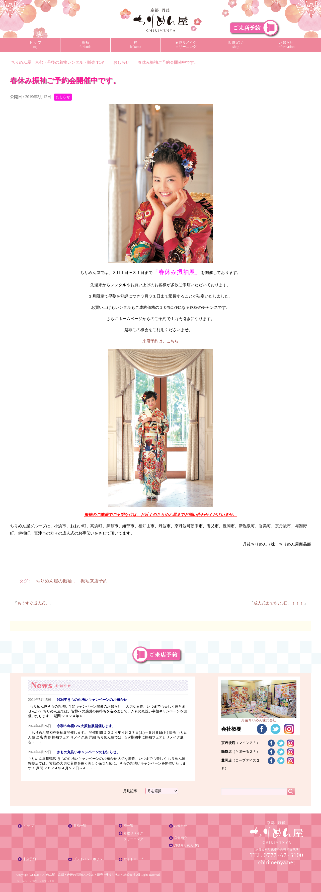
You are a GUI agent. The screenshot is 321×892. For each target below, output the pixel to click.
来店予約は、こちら (160, 341)
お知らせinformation (286, 44)
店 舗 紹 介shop (235, 44)
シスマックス (46, 881)
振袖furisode (85, 44)
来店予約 (29, 859)
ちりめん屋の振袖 (54, 580)
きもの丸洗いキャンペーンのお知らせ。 (88, 752)
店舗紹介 (180, 838)
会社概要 (231, 729)
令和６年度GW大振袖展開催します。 (86, 726)
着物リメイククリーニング (185, 44)
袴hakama (135, 44)
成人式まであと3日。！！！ (279, 603)
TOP (57, 62)
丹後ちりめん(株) (186, 845)
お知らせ (180, 826)
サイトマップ (133, 859)
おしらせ (63, 97)
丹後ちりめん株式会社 (120, 874)
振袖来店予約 (94, 580)
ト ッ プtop (35, 44)
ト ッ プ (28, 826)
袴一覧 (128, 826)
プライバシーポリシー (89, 859)
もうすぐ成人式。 (33, 603)
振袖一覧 (79, 826)
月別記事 (130, 791)
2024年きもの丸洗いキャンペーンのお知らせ (92, 700)
